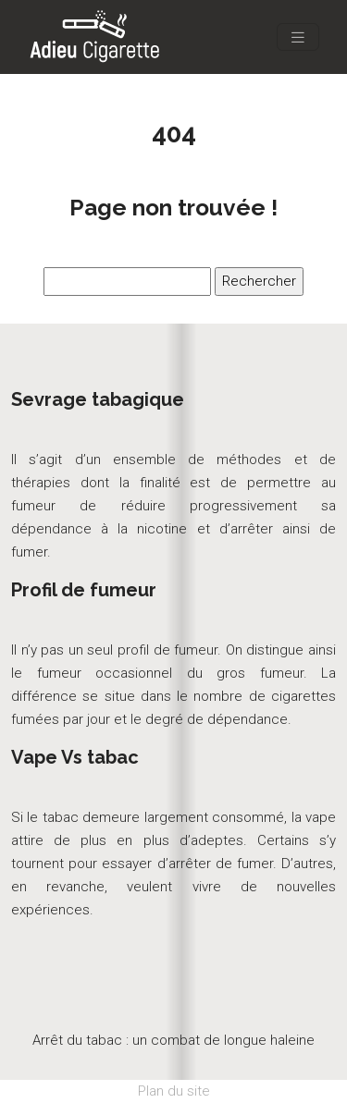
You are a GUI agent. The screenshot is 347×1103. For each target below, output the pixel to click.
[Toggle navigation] (298, 37)
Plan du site (174, 1091)
